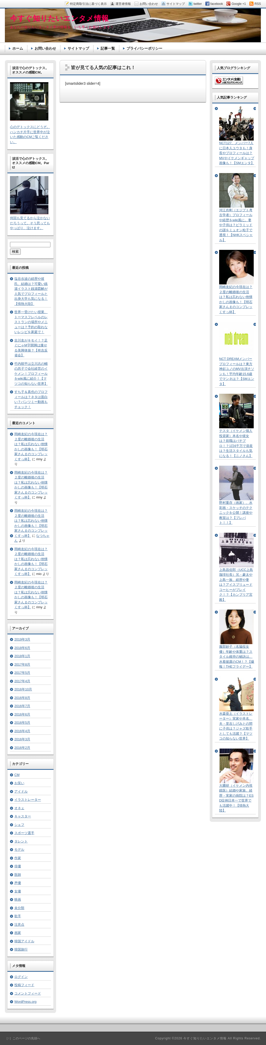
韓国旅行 (21, 949)
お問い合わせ (45, 48)
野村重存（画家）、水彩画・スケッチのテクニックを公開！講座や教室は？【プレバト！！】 (235, 513)
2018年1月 (22, 656)
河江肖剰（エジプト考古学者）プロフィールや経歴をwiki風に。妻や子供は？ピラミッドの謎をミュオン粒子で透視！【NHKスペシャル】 (236, 225)
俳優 (17, 866)
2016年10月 (23, 689)
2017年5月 (22, 673)
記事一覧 (108, 48)
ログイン (21, 977)
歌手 (17, 916)
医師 (17, 875)
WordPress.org (25, 1002)
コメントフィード (27, 993)
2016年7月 (22, 706)
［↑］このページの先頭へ (22, 1038)
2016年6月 (22, 714)
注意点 (19, 924)
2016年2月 (22, 748)
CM (16, 775)
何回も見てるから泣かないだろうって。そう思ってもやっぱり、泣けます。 (30, 223)
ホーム (17, 48)
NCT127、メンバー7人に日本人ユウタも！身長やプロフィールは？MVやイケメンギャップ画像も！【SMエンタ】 (236, 153)
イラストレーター (27, 800)
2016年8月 (22, 698)
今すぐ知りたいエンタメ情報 (59, 18)
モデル (19, 849)
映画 (17, 899)
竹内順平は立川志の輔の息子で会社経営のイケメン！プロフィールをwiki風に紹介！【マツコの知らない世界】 (31, 374)
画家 (17, 933)
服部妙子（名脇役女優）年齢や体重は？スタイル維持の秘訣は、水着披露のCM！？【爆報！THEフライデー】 (236, 656)
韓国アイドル (24, 941)
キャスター (22, 816)
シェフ (19, 825)
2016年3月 (22, 739)
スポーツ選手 (24, 833)
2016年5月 (22, 722)
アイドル (21, 791)
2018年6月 (22, 648)
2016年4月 (22, 731)
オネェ (19, 808)
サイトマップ (78, 48)
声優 (17, 883)
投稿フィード (24, 985)
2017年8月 (22, 664)
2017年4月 (22, 681)
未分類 (19, 908)
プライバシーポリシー (144, 48)
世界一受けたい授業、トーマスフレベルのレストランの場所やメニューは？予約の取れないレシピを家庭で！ (31, 322)
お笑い (19, 783)
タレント (21, 841)
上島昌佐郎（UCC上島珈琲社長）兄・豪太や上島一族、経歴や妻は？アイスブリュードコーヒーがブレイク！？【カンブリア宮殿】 (236, 585)
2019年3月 (22, 639)
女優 (17, 891)
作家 (17, 858)
